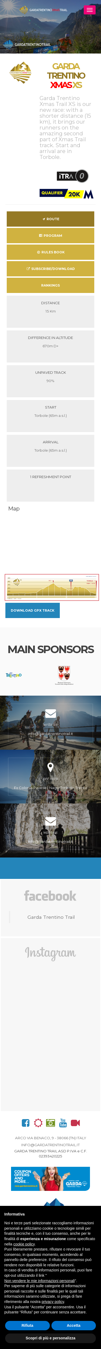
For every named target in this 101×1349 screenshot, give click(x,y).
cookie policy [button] (23, 1244)
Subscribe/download (50, 269)
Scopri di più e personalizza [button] (50, 1338)
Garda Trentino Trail (51, 917)
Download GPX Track (32, 610)
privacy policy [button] (53, 1302)
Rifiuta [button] (27, 1325)
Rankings (50, 285)
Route (50, 219)
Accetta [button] (74, 1325)
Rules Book (50, 252)
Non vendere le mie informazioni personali (39, 1281)
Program (50, 236)
